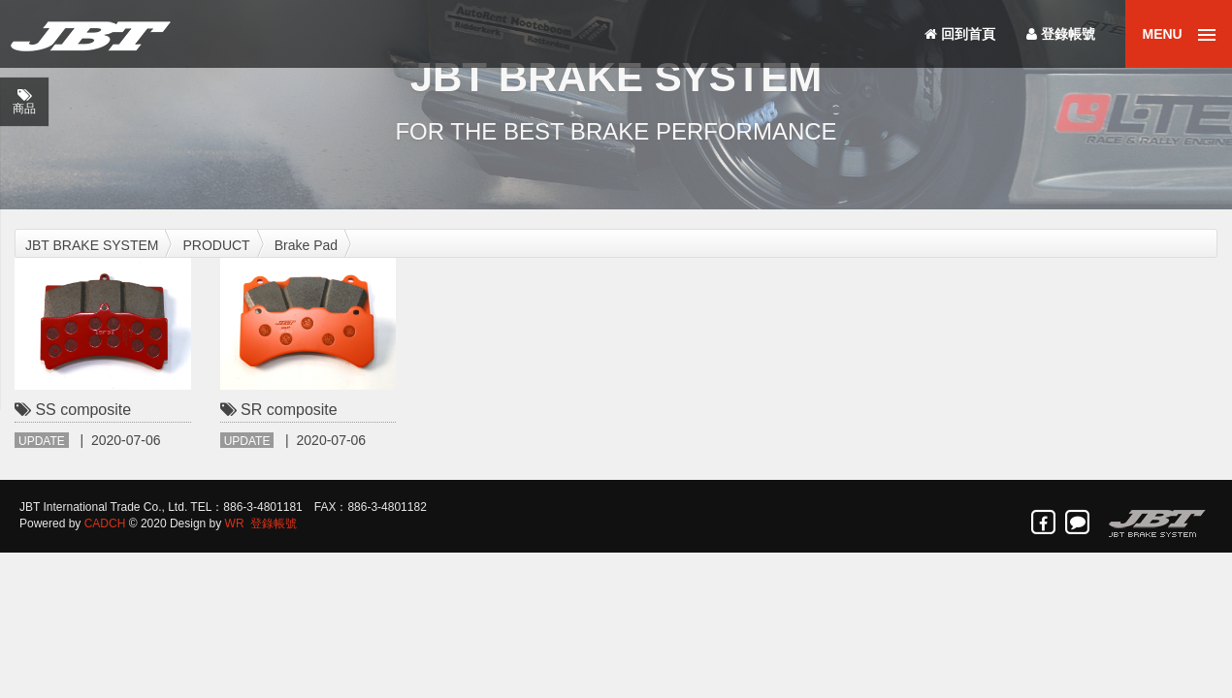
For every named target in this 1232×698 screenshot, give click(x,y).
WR (234, 523)
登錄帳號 (1060, 34)
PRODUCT (215, 245)
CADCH (105, 523)
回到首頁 (959, 34)
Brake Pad (306, 245)
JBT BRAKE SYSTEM (91, 245)
